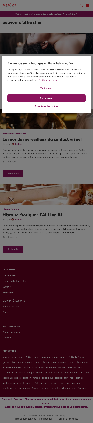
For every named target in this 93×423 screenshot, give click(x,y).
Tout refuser (46, 88)
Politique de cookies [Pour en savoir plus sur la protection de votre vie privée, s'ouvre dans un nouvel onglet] (48, 80)
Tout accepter (46, 98)
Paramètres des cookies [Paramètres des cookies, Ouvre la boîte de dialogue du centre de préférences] (46, 106)
